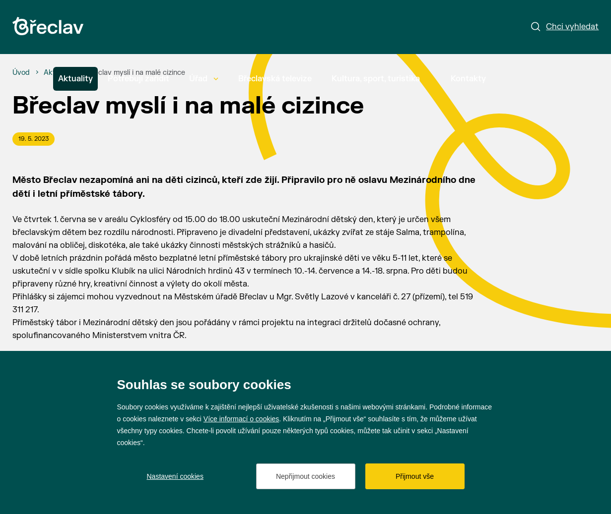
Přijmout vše (415, 476)
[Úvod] (21, 72)
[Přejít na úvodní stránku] (47, 26)
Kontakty (468, 79)
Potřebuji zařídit (138, 79)
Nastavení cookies (175, 476)
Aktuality (75, 79)
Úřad (203, 79)
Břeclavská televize (275, 79)
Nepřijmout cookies (305, 476)
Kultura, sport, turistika (381, 79)
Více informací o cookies (241, 419)
